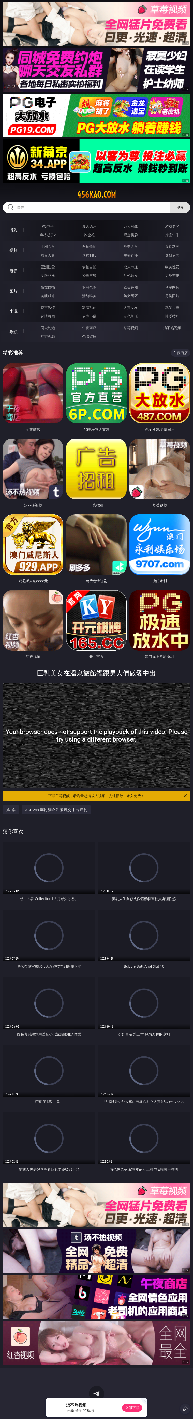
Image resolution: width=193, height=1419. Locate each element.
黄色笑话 (131, 316)
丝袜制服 (89, 255)
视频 (13, 250)
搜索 (180, 207)
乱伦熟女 (131, 275)
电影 (13, 270)
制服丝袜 (48, 275)
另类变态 (172, 275)
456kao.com (96, 195)
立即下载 (132, 1407)
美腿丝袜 (48, 295)
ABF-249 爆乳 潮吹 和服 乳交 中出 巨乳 (56, 809)
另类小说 (89, 316)
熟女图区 (131, 295)
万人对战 (131, 226)
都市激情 (48, 307)
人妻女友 (131, 307)
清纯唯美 (89, 295)
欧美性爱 (172, 266)
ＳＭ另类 (172, 255)
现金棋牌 (131, 234)
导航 (13, 331)
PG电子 (48, 226)
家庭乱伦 (89, 307)
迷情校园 (48, 316)
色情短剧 (89, 336)
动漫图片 (172, 287)
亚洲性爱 (48, 266)
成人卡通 (131, 266)
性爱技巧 (172, 316)
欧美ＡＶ (131, 246)
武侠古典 (172, 307)
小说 (13, 311)
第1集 (11, 809)
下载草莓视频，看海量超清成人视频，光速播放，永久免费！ (117, 796)
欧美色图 (131, 287)
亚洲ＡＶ (48, 246)
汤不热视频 (172, 327)
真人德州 (89, 226)
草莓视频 (131, 327)
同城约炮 (48, 327)
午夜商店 (89, 327)
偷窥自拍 (48, 287)
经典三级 (89, 275)
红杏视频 (48, 336)
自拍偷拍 (89, 246)
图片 (13, 291)
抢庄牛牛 (172, 234)
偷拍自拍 (89, 266)
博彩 (13, 230)
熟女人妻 (48, 255)
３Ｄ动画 (172, 246)
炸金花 (89, 234)
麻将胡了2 (48, 234)
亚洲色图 (89, 287)
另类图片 (172, 295)
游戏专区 (172, 226)
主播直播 (131, 255)
